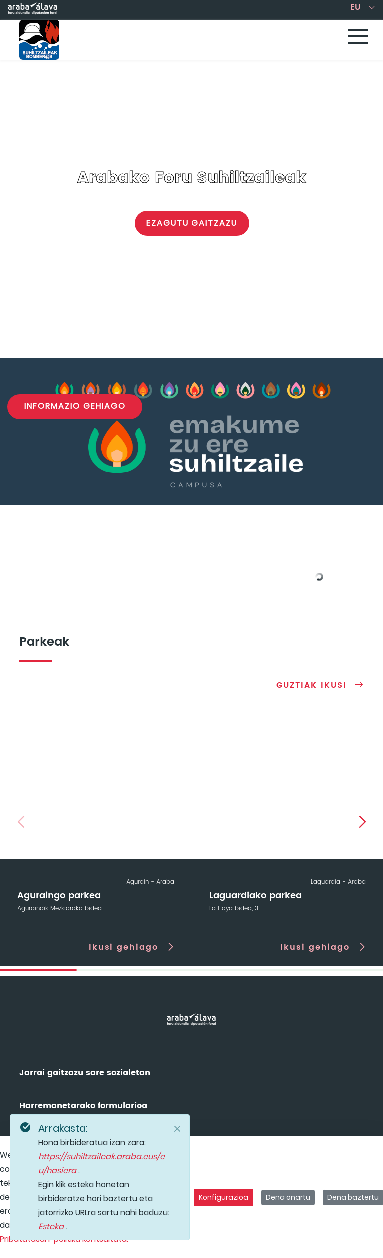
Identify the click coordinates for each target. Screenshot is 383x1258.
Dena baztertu (353, 1197)
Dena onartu (288, 1197)
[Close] (177, 1129)
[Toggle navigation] (358, 37)
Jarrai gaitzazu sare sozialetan (84, 1072)
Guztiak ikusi (311, 685)
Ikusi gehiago (123, 947)
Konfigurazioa (223, 1197)
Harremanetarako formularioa (83, 1106)
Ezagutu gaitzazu (191, 223)
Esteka (52, 1226)
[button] (362, 821)
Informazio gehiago (75, 406)
